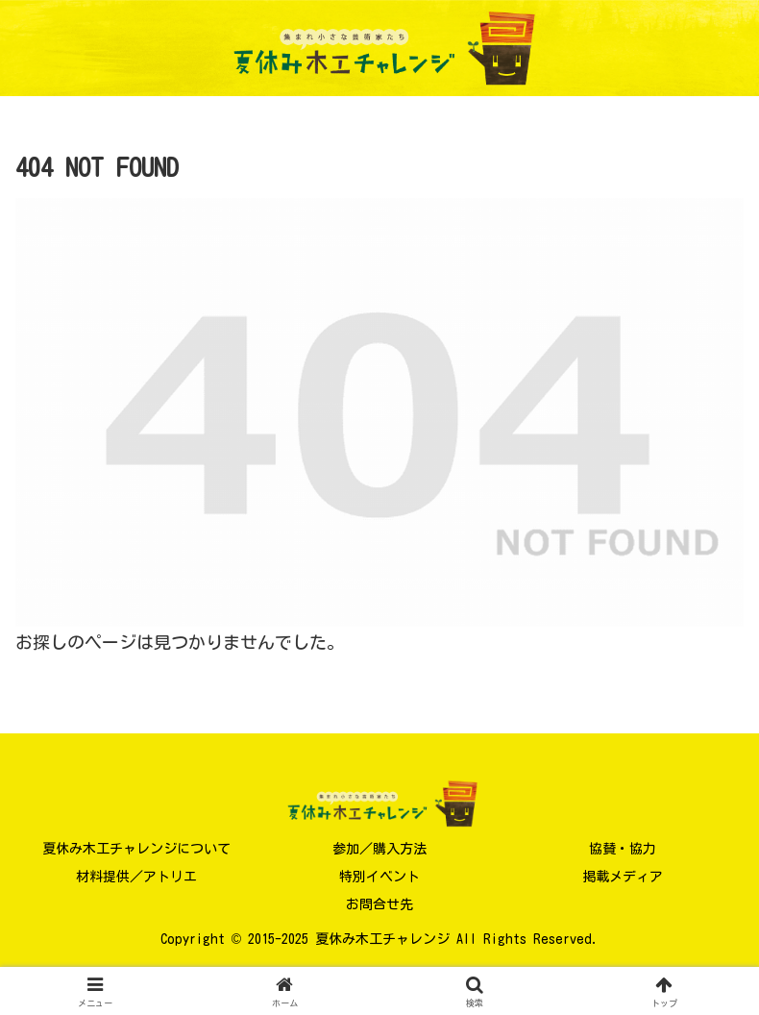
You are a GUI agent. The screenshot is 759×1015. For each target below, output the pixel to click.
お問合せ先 (379, 904)
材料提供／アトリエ (136, 876)
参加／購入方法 (379, 848)
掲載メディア (622, 876)
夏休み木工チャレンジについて (136, 848)
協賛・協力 (622, 848)
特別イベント (379, 876)
